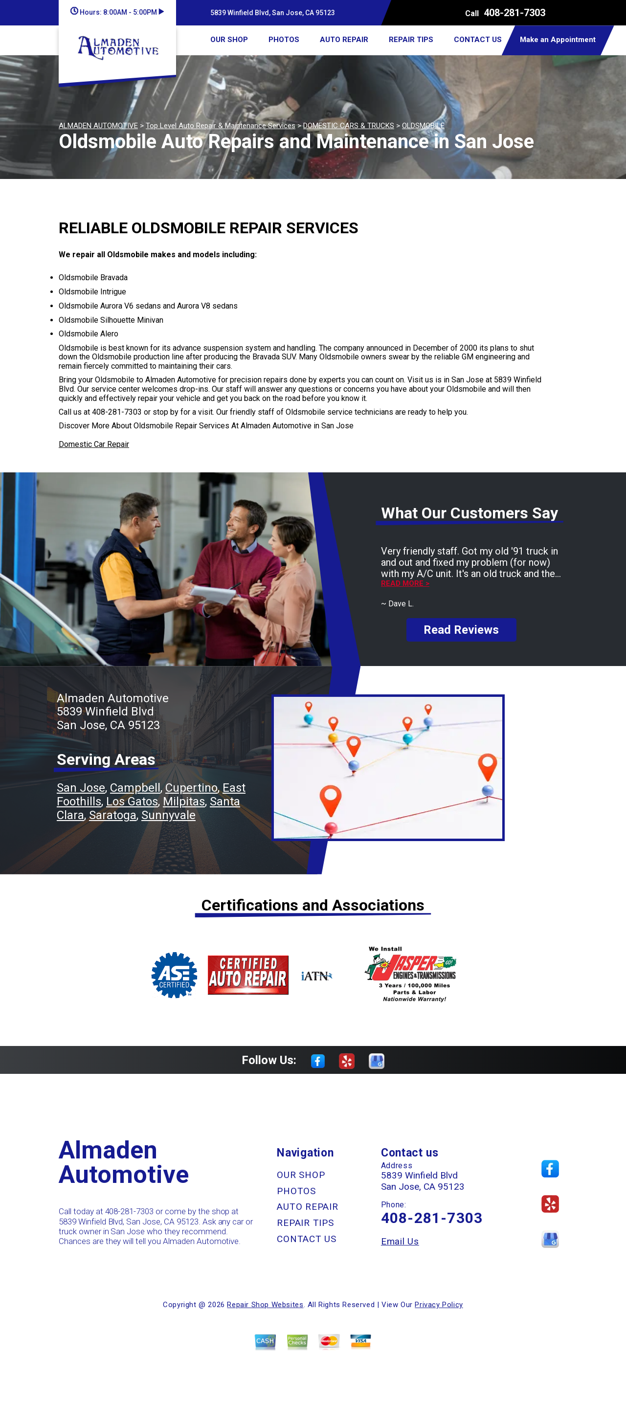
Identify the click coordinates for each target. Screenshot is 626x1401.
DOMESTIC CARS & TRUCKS (348, 125)
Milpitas (184, 801)
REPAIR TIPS (411, 39)
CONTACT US (478, 39)
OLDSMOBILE (423, 125)
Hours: (117, 12)
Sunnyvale (168, 815)
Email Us (400, 1241)
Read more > (405, 583)
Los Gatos (132, 801)
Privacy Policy (439, 1304)
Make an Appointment (558, 39)
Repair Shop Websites (265, 1304)
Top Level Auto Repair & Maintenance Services (220, 125)
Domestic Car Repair (94, 444)
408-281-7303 (514, 13)
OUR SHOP (229, 39)
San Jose (81, 788)
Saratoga (112, 815)
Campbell (135, 788)
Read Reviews (461, 630)
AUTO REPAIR (344, 39)
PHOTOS (283, 39)
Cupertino (191, 788)
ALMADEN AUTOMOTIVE (98, 125)
